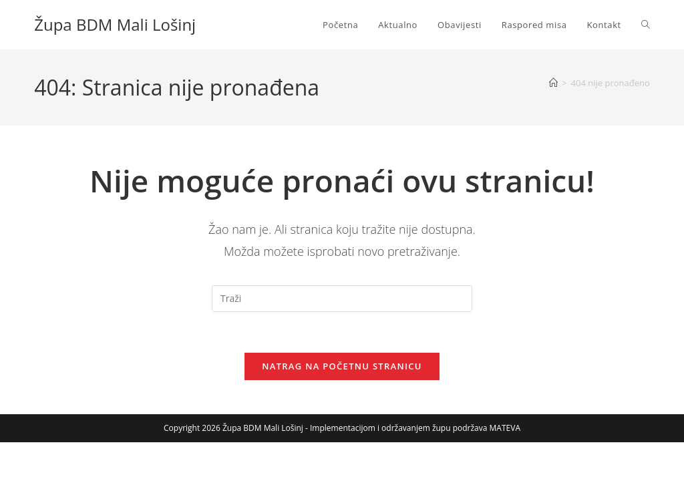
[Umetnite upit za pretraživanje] (342, 298)
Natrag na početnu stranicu (342, 366)
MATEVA (505, 428)
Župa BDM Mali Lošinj (115, 24)
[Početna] (553, 83)
